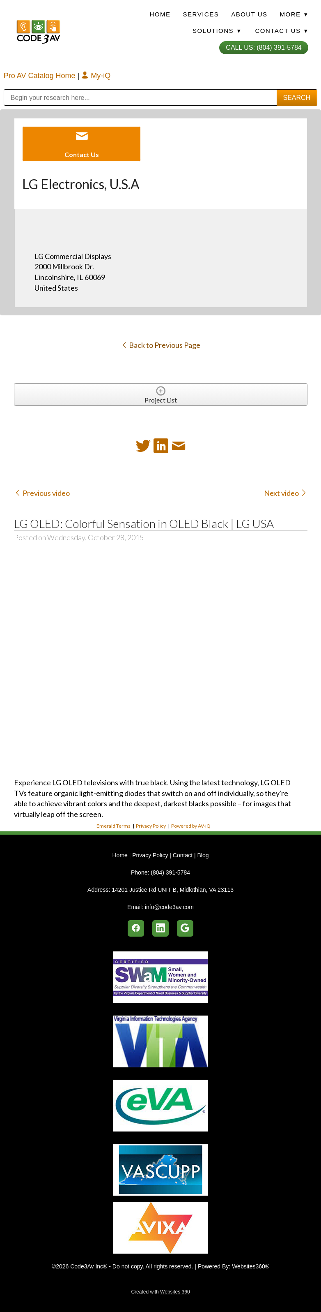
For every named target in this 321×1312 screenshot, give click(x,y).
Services (201, 14)
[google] (185, 928)
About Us (249, 14)
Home (160, 14)
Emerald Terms (113, 826)
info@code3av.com (169, 907)
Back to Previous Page (160, 344)
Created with (160, 1292)
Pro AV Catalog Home (41, 76)
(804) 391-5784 (170, 872)
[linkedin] (160, 928)
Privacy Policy (151, 826)
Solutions (217, 30)
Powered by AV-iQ (191, 826)
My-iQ (95, 76)
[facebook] (136, 928)
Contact (183, 855)
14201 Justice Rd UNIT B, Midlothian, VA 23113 (173, 889)
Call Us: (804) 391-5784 (263, 47)
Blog (203, 855)
